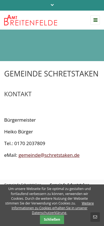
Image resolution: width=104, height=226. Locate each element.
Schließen (52, 219)
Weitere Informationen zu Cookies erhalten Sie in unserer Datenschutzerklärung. (53, 208)
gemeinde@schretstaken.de (49, 155)
